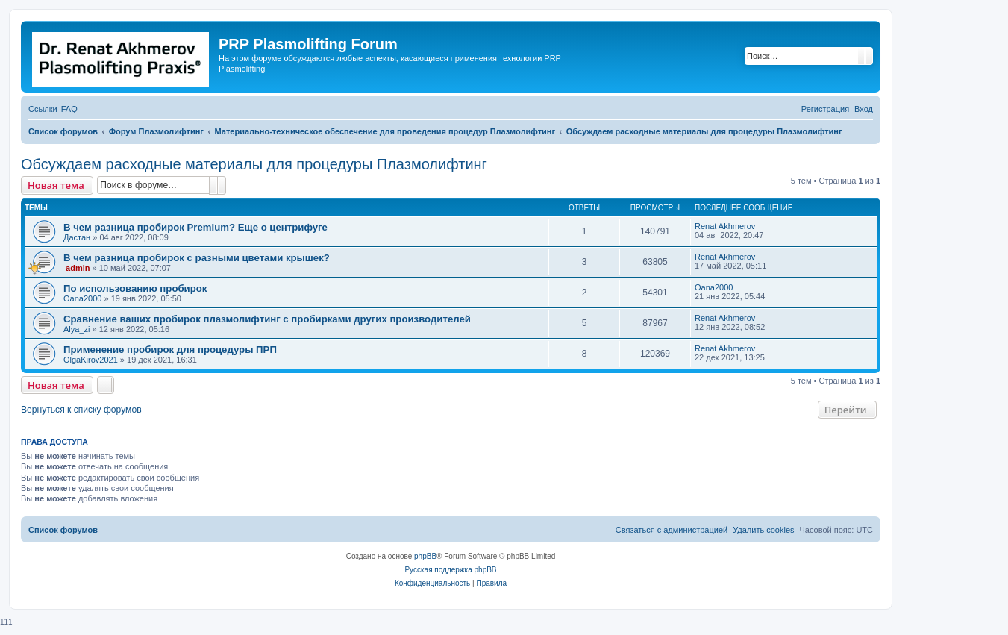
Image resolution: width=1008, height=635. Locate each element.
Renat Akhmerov (725, 226)
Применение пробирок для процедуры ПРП (170, 349)
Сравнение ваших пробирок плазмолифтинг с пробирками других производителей (267, 319)
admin (78, 267)
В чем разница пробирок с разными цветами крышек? (196, 257)
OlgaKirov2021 (90, 359)
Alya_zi (76, 329)
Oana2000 (82, 298)
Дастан (76, 237)
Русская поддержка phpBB (450, 570)
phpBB (425, 556)
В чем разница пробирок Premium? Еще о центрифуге (195, 227)
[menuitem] (69, 109)
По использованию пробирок (135, 288)
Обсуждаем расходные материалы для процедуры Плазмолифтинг (254, 164)
